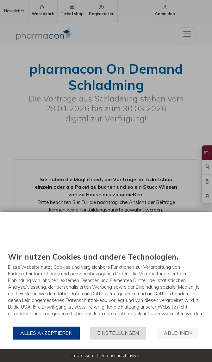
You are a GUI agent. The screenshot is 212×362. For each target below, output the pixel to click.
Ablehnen (178, 333)
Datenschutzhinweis (120, 355)
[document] (106, 289)
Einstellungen (118, 333)
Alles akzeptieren (46, 333)
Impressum (83, 355)
